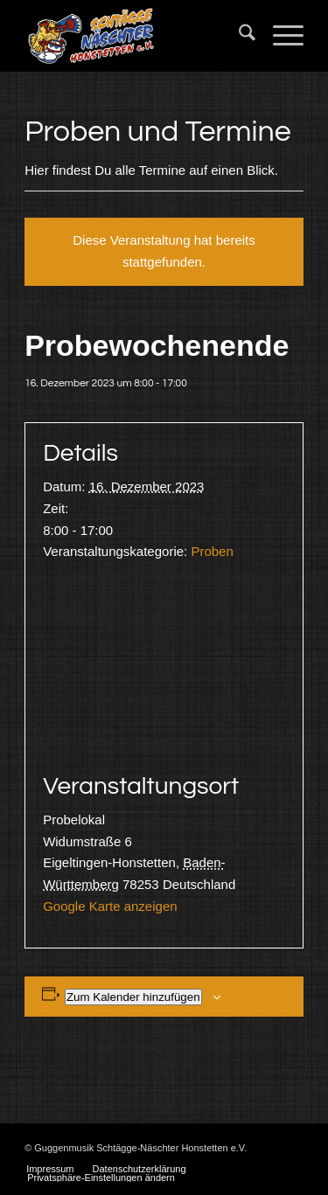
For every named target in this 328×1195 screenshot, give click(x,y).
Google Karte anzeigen (110, 906)
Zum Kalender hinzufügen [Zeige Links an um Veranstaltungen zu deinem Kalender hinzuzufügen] (133, 997)
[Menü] (279, 36)
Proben (212, 551)
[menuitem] (238, 36)
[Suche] (238, 36)
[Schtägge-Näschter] (136, 36)
